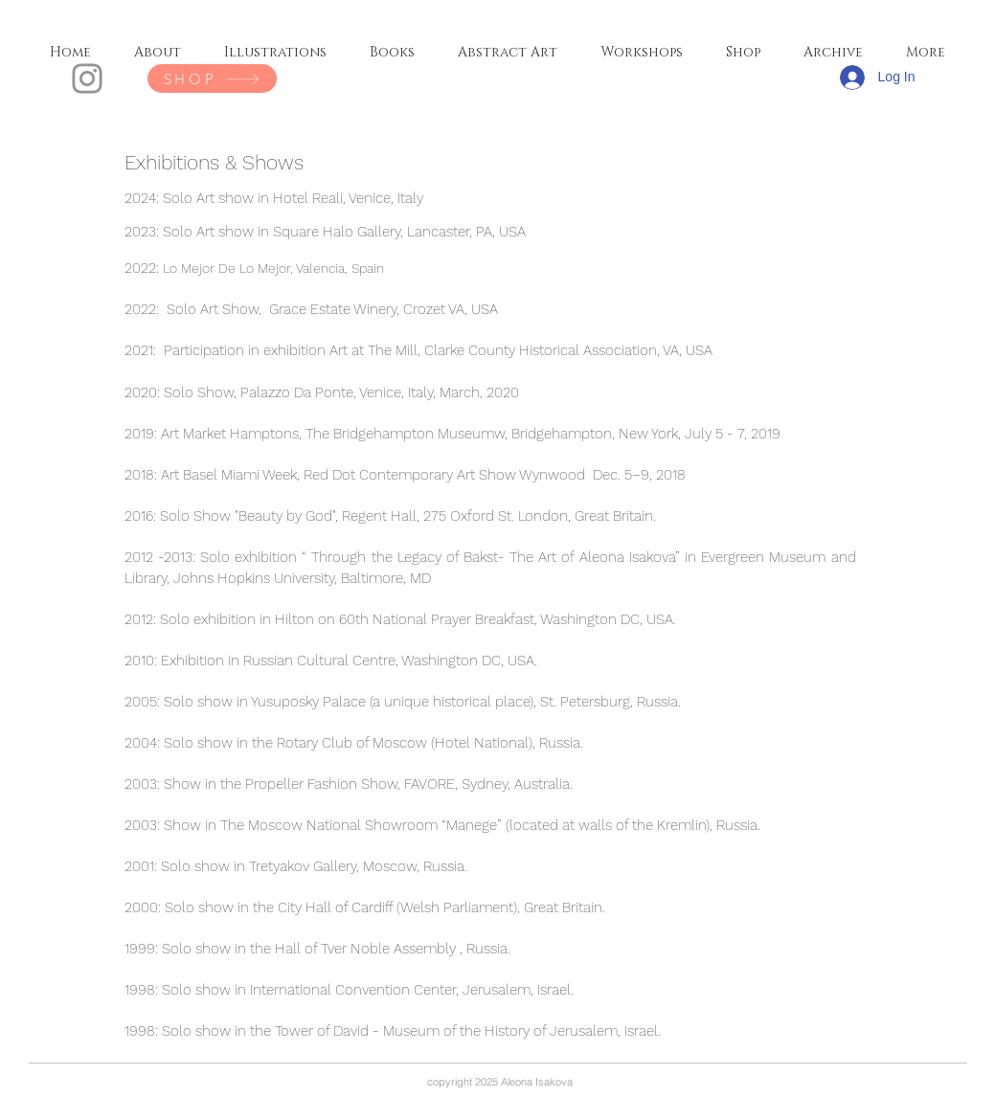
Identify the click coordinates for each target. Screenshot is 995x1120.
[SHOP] (212, 78)
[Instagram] (87, 78)
